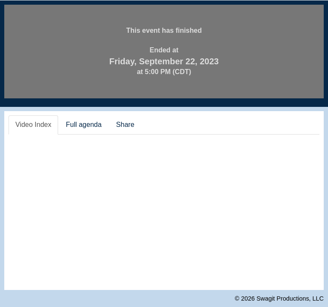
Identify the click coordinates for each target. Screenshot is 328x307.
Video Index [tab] (33, 124)
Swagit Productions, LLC (290, 298)
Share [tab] (125, 124)
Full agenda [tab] (84, 124)
